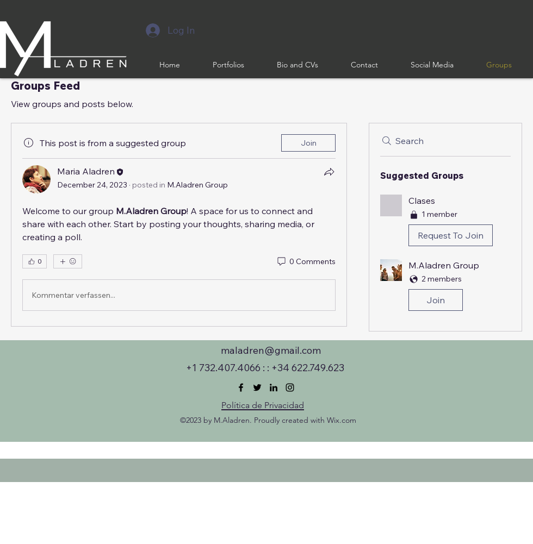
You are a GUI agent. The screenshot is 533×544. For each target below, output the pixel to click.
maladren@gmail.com (271, 350)
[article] (179, 225)
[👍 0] (34, 261)
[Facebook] (240, 387)
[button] (445, 222)
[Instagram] (289, 387)
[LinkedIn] (273, 387)
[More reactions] (67, 261)
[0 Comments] (306, 262)
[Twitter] (257, 387)
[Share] (329, 171)
